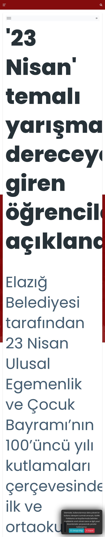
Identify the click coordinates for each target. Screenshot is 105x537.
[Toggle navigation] (97, 18)
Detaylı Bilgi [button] (76, 530)
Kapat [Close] (89, 530)
